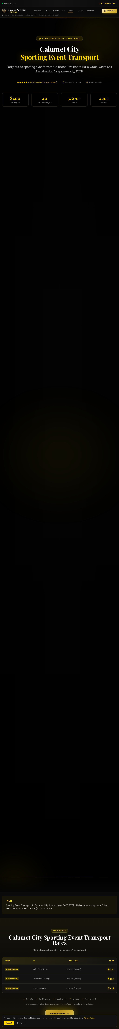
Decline (20, 1023)
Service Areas (17, 15)
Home (6, 15)
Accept (9, 1023)
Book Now (109, 11)
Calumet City (31, 15)
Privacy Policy (89, 1018)
